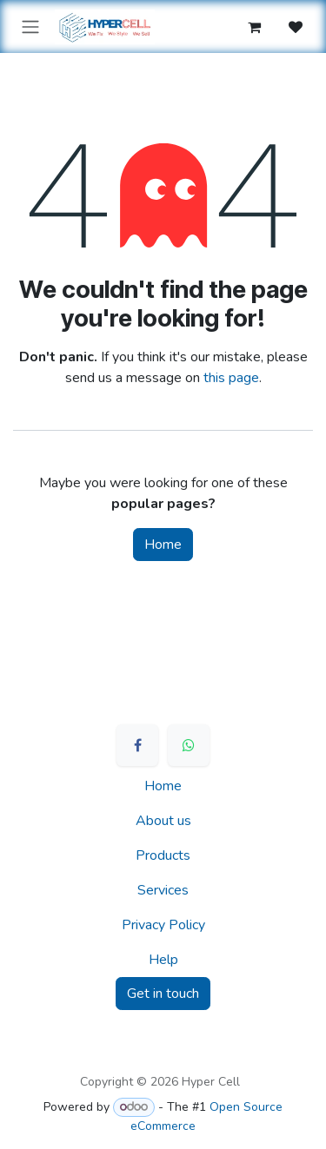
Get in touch (163, 993)
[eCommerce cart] (253, 27)
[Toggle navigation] (30, 26)
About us (163, 820)
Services (163, 890)
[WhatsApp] (189, 745)
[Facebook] (137, 745)
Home (163, 544)
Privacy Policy (163, 924)
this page (231, 377)
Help (163, 959)
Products (163, 855)
